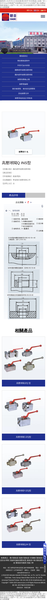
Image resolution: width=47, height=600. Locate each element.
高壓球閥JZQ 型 (23, 383)
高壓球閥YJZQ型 (23, 491)
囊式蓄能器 (14, 558)
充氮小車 (30, 563)
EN (36, 10)
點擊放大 (23, 152)
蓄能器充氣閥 (21, 563)
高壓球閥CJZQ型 (23, 437)
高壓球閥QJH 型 (23, 544)
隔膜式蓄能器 (24, 558)
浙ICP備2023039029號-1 (26, 585)
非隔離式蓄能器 (36, 558)
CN (29, 10)
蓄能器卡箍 (31, 560)
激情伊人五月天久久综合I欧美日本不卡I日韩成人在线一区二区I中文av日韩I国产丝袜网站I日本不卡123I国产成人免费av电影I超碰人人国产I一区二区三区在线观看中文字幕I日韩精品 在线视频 (23, 4)
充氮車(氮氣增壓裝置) (18, 560)
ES (43, 10)
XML (15, 585)
